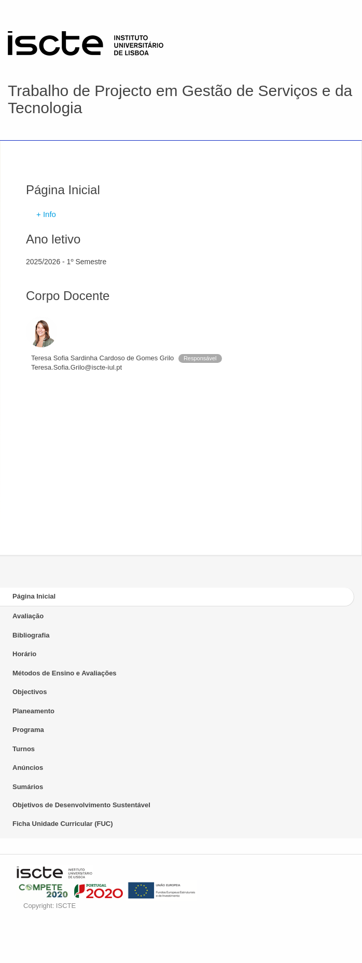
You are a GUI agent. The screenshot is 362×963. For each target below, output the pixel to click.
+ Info (46, 214)
